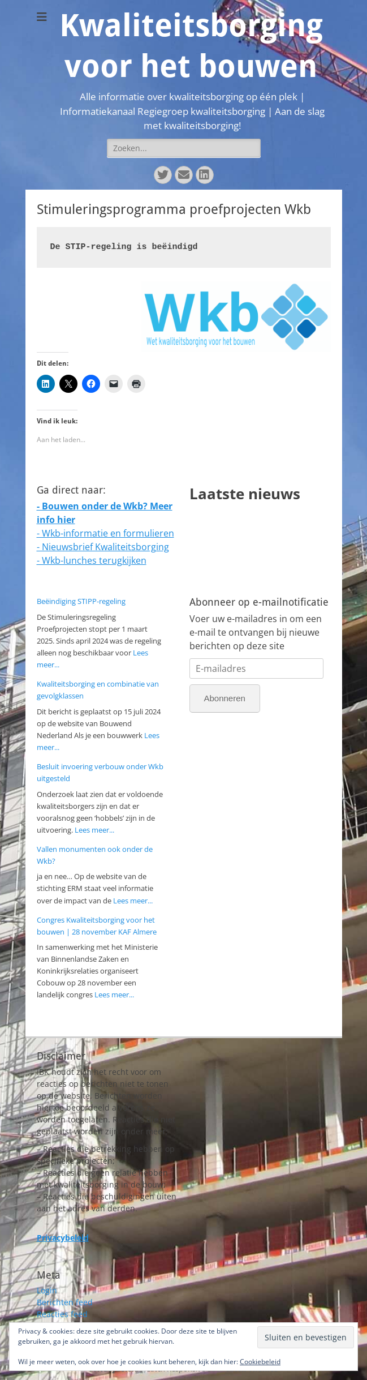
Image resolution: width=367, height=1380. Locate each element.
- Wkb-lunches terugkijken (91, 560)
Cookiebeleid (260, 1361)
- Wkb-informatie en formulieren (105, 533)
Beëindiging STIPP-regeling (81, 601)
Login (47, 1290)
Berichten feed (65, 1302)
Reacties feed (62, 1314)
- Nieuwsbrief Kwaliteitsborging (103, 547)
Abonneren (224, 698)
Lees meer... (94, 830)
